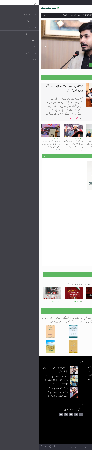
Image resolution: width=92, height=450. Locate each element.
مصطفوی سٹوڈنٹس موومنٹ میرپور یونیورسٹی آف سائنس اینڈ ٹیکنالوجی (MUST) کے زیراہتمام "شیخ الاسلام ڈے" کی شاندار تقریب (51, 15)
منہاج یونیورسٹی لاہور (72, 439)
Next (86, 45)
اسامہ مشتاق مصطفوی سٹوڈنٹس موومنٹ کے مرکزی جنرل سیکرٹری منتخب (80, 142)
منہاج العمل (75, 434)
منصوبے (86, 156)
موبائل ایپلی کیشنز (73, 415)
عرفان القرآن (74, 420)
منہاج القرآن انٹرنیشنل (72, 410)
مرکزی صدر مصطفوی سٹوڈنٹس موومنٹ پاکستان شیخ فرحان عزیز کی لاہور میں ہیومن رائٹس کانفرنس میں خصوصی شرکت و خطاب (12, 145)
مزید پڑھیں (35, 118)
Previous (5, 45)
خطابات (76, 429)
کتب (76, 424)
